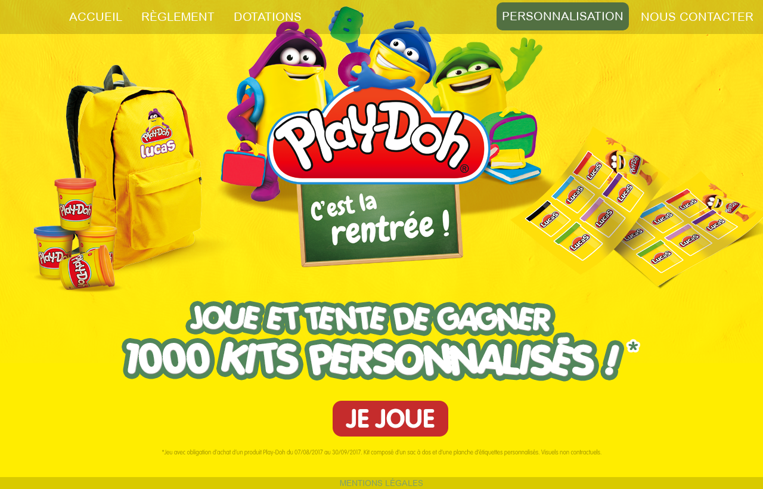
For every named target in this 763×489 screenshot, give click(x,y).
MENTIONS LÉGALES (381, 483)
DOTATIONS (268, 17)
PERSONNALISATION (563, 16)
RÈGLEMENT (178, 17)
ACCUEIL (95, 17)
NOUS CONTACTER (697, 17)
